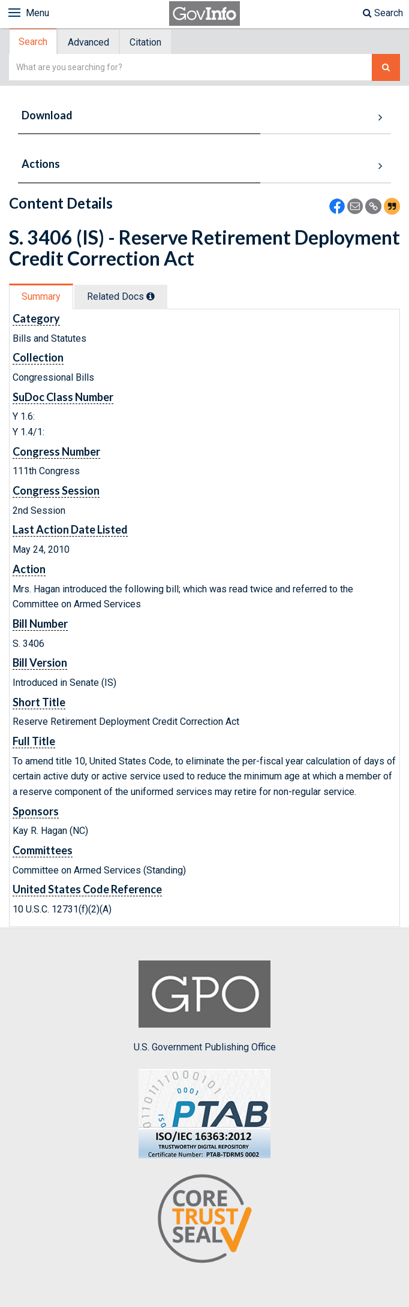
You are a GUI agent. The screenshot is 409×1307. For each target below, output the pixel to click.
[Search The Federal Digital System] (386, 67)
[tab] (33, 42)
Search (383, 13)
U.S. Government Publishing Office (205, 1006)
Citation (145, 42)
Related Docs (121, 296)
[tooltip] (150, 296)
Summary (41, 296)
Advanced (88, 42)
